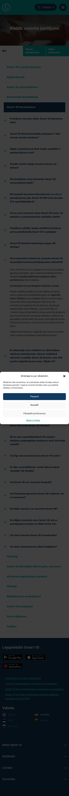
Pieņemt (34, 396)
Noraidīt (34, 405)
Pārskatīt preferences (34, 413)
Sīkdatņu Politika (33, 420)
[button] (64, 375)
